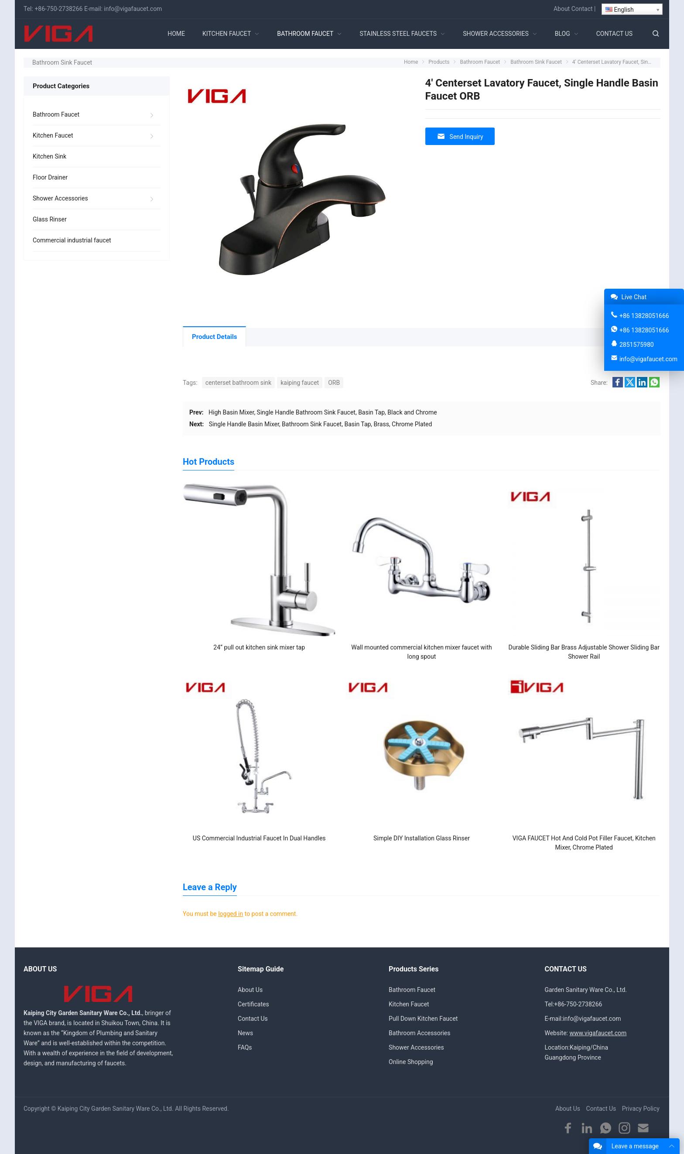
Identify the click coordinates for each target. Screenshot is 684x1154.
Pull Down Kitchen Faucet (423, 1018)
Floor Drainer (50, 177)
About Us (250, 989)
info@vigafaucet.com (133, 8)
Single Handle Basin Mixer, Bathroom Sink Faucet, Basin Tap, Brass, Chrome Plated (320, 424)
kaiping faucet (299, 382)
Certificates (253, 1004)
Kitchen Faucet (53, 135)
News (245, 1033)
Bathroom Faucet (56, 114)
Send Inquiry (460, 136)
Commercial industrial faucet (72, 240)
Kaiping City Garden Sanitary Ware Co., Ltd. (116, 1108)
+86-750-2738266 (58, 8)
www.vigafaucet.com (597, 1033)
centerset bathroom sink (238, 382)
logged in (230, 913)
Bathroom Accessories (419, 1033)
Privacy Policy (641, 1108)
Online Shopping (411, 1061)
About (562, 8)
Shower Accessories (60, 198)
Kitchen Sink (49, 156)
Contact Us (253, 1018)
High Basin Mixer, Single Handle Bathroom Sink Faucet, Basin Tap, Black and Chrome (323, 412)
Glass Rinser (50, 219)
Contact (582, 8)
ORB (334, 382)
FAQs (245, 1047)
